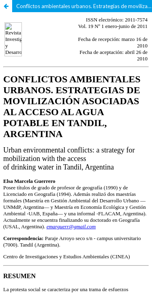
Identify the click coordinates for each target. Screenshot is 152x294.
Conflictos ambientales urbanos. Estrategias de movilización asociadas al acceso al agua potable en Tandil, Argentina (84, 6)
